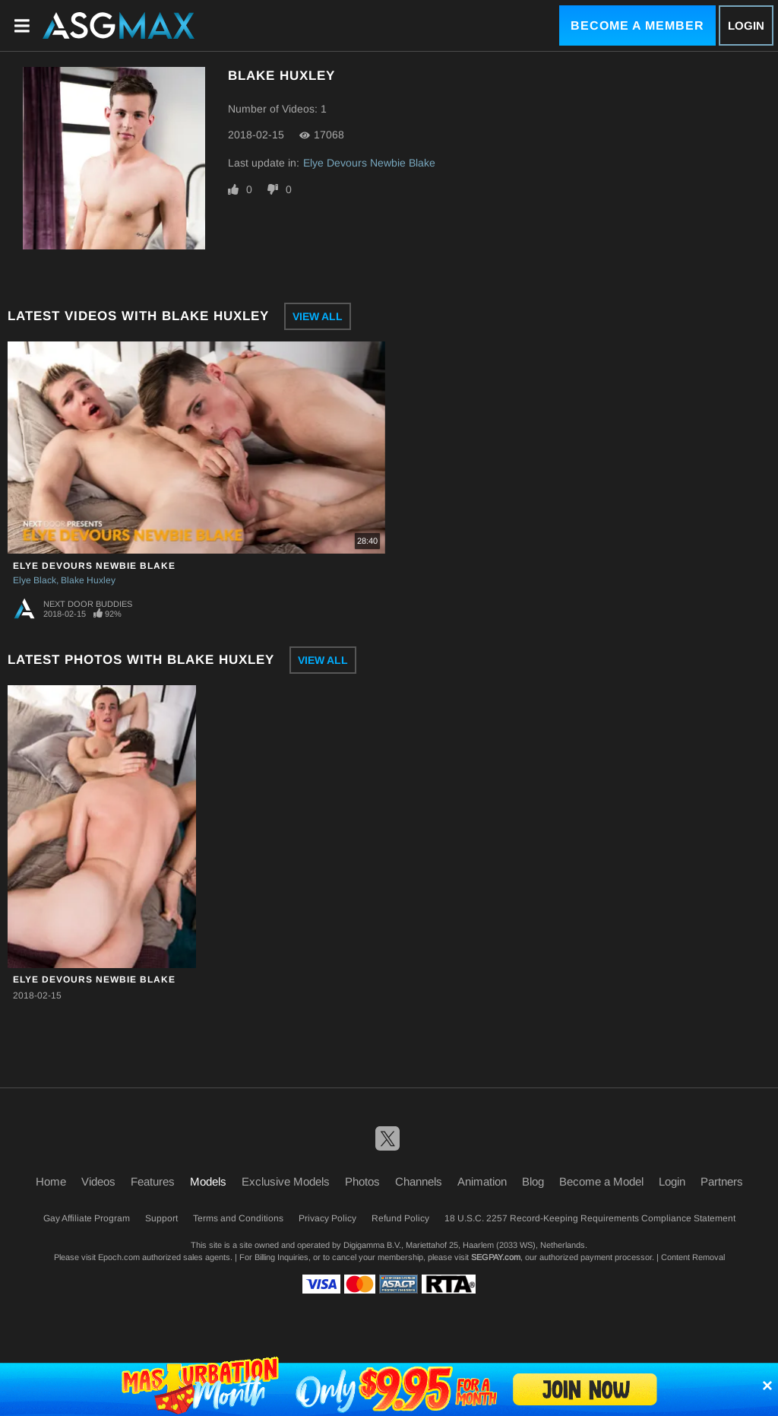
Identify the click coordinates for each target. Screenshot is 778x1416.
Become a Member (637, 25)
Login (746, 25)
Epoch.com (119, 1257)
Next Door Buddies (87, 603)
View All (318, 316)
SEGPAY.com (495, 1257)
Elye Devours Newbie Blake (369, 163)
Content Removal (693, 1257)
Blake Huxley (88, 580)
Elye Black (34, 580)
